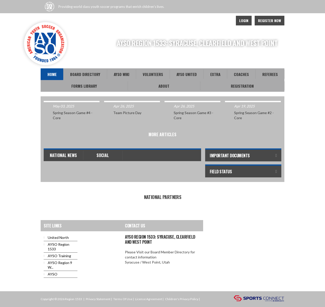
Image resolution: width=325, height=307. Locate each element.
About (163, 86)
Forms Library (84, 86)
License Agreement (148, 299)
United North (58, 237)
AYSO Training (59, 256)
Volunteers (153, 74)
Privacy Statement (98, 299)
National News (63, 155)
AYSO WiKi (121, 74)
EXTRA (215, 74)
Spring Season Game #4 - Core (72, 115)
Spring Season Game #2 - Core (254, 115)
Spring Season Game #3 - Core (193, 115)
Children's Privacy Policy (181, 299)
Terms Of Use (122, 299)
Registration (242, 86)
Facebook (214, 20)
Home (52, 74)
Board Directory (85, 74)
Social (102, 155)
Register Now (269, 20)
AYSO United (186, 74)
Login (243, 20)
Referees (270, 74)
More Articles (162, 134)
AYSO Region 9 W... (60, 264)
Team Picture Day (127, 113)
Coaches (241, 74)
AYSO (52, 274)
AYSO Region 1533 (58, 246)
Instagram (226, 20)
